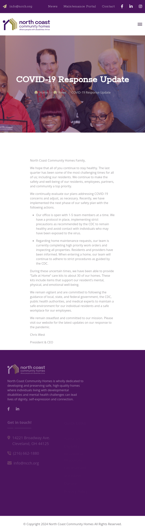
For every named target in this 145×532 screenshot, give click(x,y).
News (52, 6)
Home (43, 92)
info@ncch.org (20, 6)
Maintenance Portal (79, 6)
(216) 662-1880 (26, 453)
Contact (108, 6)
